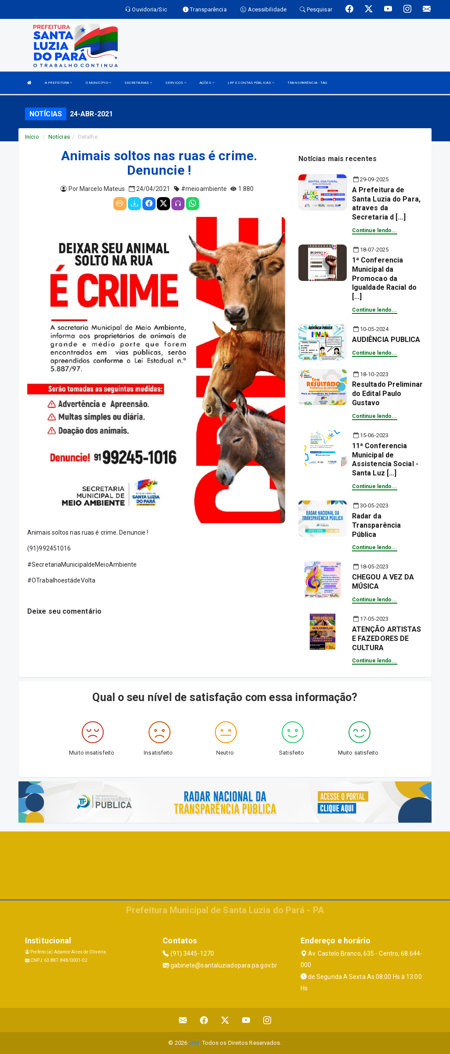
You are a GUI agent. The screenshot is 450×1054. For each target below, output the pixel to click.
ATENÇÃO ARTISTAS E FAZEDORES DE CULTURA (386, 638)
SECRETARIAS (138, 83)
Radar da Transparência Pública (376, 525)
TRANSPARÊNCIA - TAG (307, 83)
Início (32, 136)
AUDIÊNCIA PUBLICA (386, 339)
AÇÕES (207, 83)
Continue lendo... (374, 230)
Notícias (59, 136)
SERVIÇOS (175, 83)
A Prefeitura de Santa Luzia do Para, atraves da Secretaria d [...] (386, 203)
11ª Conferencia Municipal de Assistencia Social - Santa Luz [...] (385, 459)
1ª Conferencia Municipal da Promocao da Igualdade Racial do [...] (384, 278)
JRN (194, 1043)
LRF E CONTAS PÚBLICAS (251, 83)
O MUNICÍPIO (98, 83)
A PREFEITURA (58, 83)
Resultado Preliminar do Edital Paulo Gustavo (387, 393)
